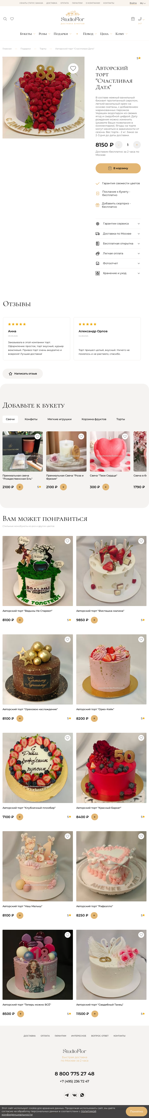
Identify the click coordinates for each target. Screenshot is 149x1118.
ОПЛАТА (45, 1036)
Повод (88, 34)
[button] (5, 17)
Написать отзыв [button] (22, 374)
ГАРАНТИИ (60, 1036)
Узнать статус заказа (31, 3)
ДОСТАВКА (30, 1036)
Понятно (136, 1111)
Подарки (61, 34)
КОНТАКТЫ (119, 1036)
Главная (7, 48)
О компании (93, 3)
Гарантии (77, 3)
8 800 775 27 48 (74, 1074)
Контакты (108, 3)
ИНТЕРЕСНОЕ (78, 1036)
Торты (43, 48)
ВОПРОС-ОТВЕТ (100, 1036)
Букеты (26, 34)
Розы (43, 34)
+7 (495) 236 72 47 (74, 1081)
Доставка (51, 3)
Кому (120, 34)
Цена (104, 34)
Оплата (64, 3)
